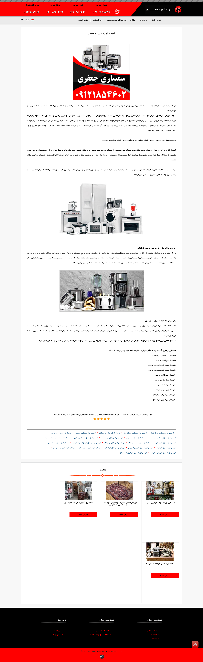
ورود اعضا (24, 19)
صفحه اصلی (153, 630)
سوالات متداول (103, 630)
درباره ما (58, 630)
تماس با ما (57, 635)
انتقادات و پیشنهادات (100, 635)
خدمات (155, 635)
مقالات (155, 639)
